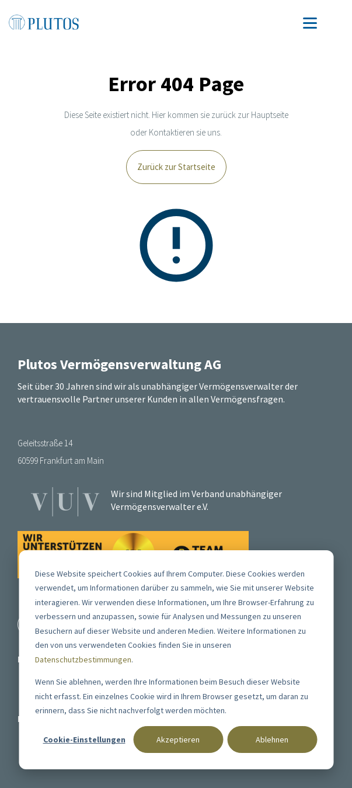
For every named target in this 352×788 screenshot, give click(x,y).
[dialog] (176, 659)
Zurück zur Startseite (176, 166)
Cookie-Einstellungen (84, 739)
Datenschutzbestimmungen (83, 659)
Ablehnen (272, 739)
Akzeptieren (178, 739)
